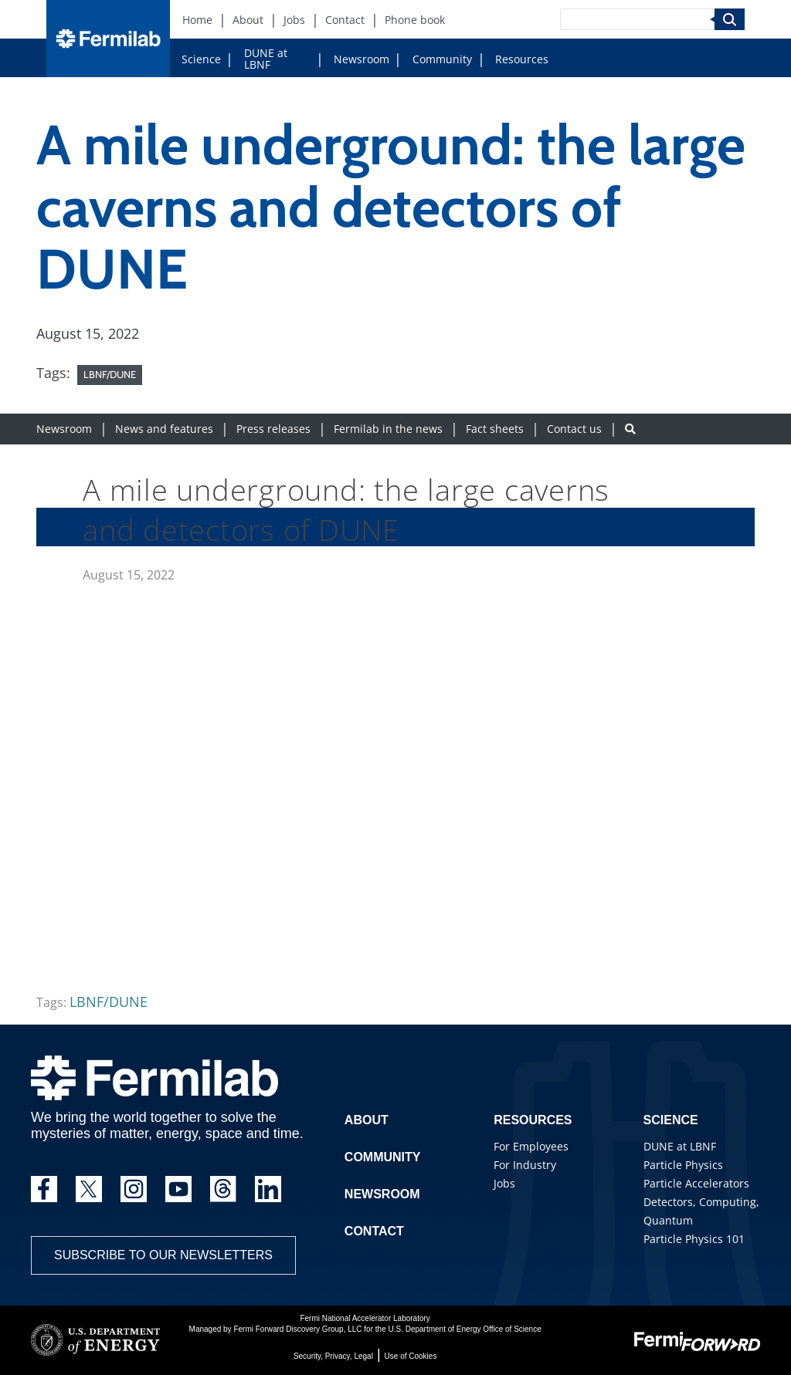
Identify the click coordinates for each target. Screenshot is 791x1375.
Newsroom (361, 59)
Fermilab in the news (388, 428)
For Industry (525, 1164)
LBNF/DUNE (109, 374)
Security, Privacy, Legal (333, 1356)
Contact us (574, 428)
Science (201, 59)
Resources (521, 59)
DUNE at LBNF (265, 58)
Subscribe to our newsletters (163, 1255)
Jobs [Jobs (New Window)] (294, 19)
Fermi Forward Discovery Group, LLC (297, 1329)
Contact (374, 1231)
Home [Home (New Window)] (197, 19)
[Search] (637, 19)
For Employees (531, 1146)
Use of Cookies (411, 1356)
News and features (164, 428)
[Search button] (630, 428)
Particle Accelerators (696, 1183)
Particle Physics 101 (694, 1238)
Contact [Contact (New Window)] (345, 19)
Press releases (273, 428)
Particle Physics (683, 1164)
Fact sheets (495, 428)
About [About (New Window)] (248, 19)
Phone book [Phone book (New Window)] (415, 19)
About (367, 1120)
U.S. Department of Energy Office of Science (464, 1329)
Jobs (504, 1183)
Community (442, 59)
